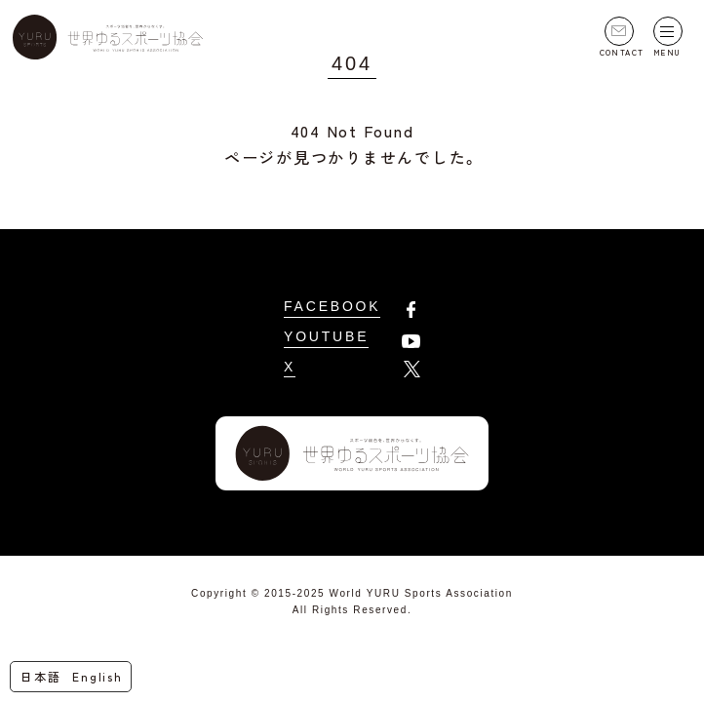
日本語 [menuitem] (40, 676)
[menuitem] (44, 676)
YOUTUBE (326, 336)
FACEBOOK (332, 306)
